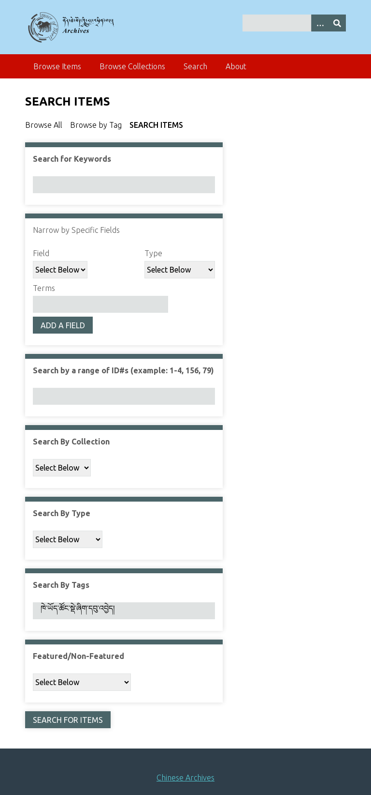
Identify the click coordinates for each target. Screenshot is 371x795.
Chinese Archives (185, 777)
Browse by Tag (96, 125)
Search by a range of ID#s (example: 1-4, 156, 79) (123, 370)
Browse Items (57, 66)
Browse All (43, 125)
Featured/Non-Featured (78, 656)
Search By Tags (61, 585)
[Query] (294, 23)
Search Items (156, 125)
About (236, 66)
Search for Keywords (72, 158)
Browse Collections (132, 66)
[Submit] (337, 23)
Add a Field (63, 325)
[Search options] (319, 23)
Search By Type (61, 513)
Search (195, 66)
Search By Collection (71, 441)
